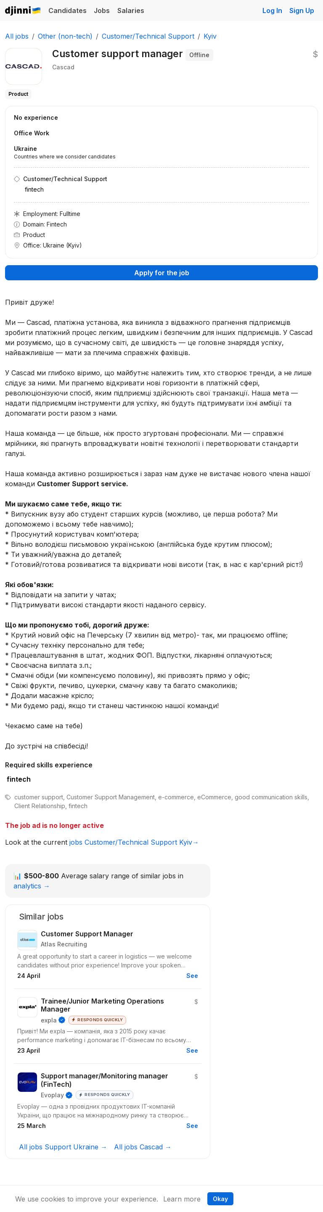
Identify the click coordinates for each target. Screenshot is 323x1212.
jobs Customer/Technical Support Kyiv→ (134, 842)
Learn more (182, 1199)
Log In (272, 10)
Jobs (102, 10)
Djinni (23, 11)
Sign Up (301, 10)
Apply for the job (161, 273)
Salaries (130, 10)
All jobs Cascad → (143, 1147)
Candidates (67, 10)
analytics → (31, 886)
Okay (220, 1198)
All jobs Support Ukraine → (63, 1147)
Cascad (63, 67)
